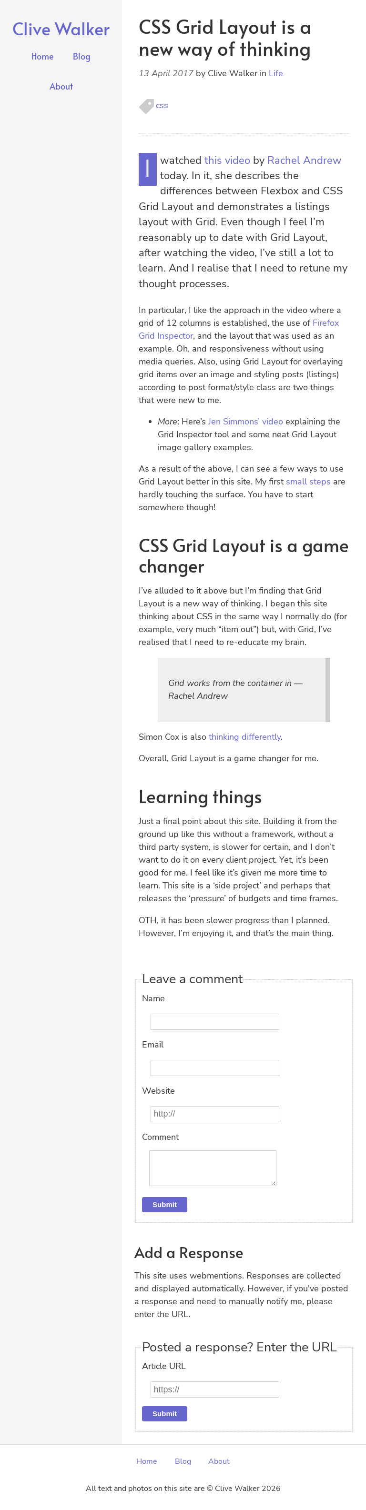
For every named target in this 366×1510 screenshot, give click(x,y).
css (162, 105)
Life (276, 73)
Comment (160, 1137)
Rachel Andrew (304, 160)
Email (152, 1044)
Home (42, 56)
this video (227, 160)
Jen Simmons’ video (245, 421)
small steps (308, 481)
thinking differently (245, 737)
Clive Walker (61, 28)
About (61, 86)
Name (153, 998)
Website (158, 1091)
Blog (82, 56)
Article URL (164, 1373)
